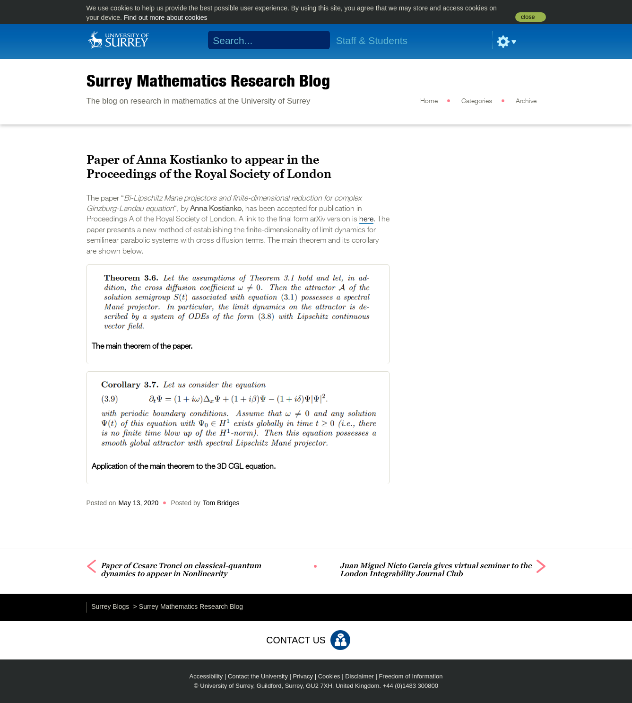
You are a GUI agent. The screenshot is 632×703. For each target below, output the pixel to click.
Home (429, 101)
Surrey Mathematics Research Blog (208, 80)
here (366, 219)
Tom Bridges (221, 503)
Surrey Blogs (110, 606)
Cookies (329, 676)
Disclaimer (359, 676)
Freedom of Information (410, 676)
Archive (526, 101)
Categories (476, 101)
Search (316, 40)
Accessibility (206, 676)
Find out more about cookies (166, 17)
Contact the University (258, 676)
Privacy (303, 676)
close (528, 17)
